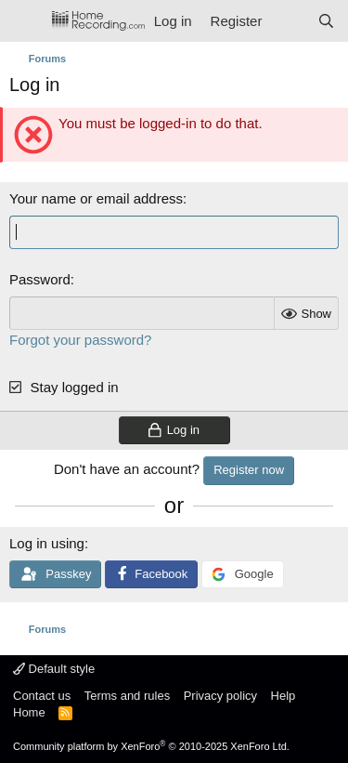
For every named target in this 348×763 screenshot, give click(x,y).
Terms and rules (127, 696)
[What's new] (289, 21)
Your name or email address (96, 198)
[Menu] (25, 21)
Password (40, 279)
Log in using (46, 543)
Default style (54, 669)
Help (283, 696)
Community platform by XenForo (151, 746)
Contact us (42, 696)
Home (29, 712)
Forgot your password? (80, 340)
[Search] (326, 21)
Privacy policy (220, 696)
